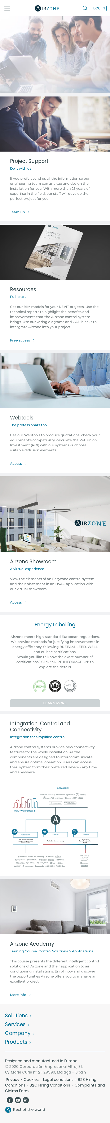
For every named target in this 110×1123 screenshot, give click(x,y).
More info (20, 995)
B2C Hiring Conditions (50, 1085)
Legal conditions (59, 1079)
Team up (20, 212)
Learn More (55, 703)
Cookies (32, 1079)
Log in (99, 8)
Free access (22, 340)
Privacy (13, 1079)
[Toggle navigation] (7, 8)
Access (18, 464)
